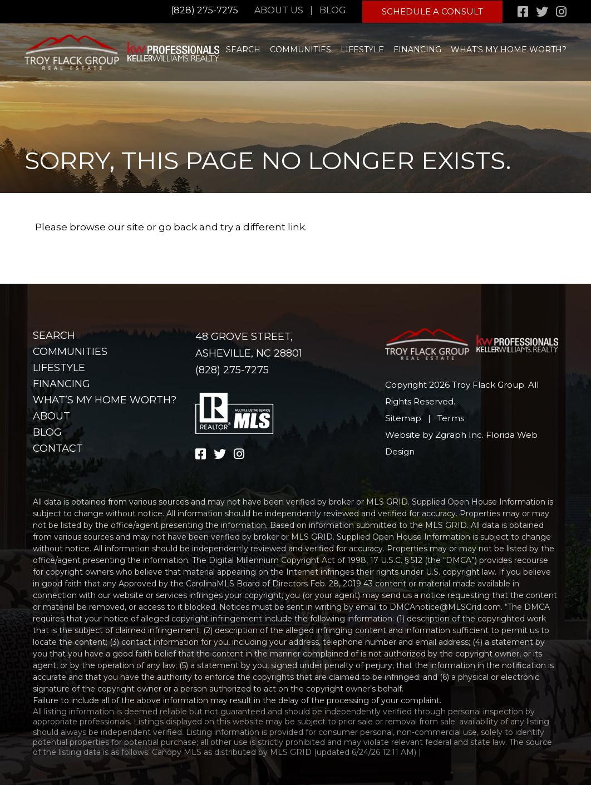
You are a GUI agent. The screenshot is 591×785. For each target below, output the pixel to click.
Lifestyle (362, 48)
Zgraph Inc (458, 434)
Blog (334, 10)
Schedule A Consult (433, 11)
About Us (279, 10)
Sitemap (403, 418)
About (51, 416)
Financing (417, 48)
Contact (58, 448)
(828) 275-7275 (204, 10)
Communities (300, 48)
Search (243, 48)
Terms (450, 418)
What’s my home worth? (509, 48)
